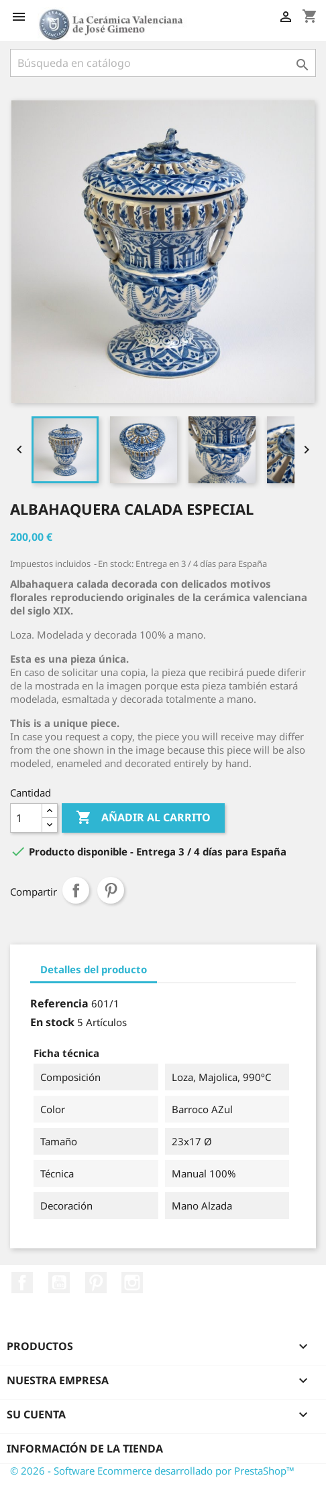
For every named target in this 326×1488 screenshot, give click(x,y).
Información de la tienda (85, 1448)
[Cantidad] (26, 818)
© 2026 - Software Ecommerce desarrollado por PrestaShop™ (152, 1470)
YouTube (59, 1282)
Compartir (75, 890)
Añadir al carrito (143, 818)
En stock (52, 1022)
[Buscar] (163, 63)
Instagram (132, 1282)
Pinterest (110, 890)
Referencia (59, 1003)
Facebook (22, 1282)
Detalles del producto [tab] (93, 969)
